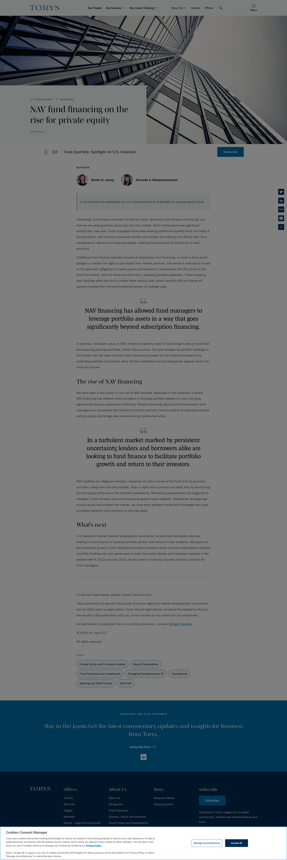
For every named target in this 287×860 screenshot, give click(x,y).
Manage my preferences (207, 843)
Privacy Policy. (94, 845)
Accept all (236, 843)
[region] (143, 843)
